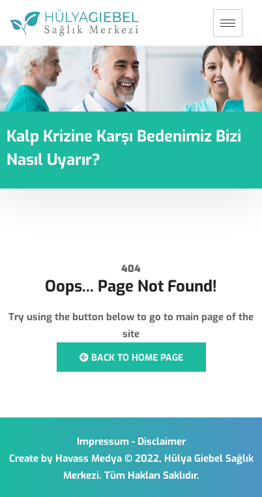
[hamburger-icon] (227, 23)
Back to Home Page (131, 358)
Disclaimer (162, 441)
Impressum (103, 441)
